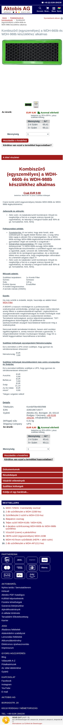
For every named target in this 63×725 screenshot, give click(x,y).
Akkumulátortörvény (11, 640)
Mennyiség (13, 134)
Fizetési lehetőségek (12, 602)
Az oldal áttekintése (11, 668)
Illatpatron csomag (15, 519)
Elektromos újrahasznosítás (15, 644)
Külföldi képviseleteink (13, 598)
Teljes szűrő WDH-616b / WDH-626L (24, 522)
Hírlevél (5, 591)
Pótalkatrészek (9, 664)
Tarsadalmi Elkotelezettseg (15, 617)
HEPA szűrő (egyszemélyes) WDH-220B (26, 536)
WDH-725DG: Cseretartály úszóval (23, 508)
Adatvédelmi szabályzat (13, 633)
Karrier (5, 620)
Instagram (6, 684)
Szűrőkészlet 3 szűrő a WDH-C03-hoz (25, 515)
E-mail (5, 692)
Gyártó (5, 671)
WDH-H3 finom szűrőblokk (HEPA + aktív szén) (29, 539)
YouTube (6, 688)
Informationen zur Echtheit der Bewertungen (27, 723)
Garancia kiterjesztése (13, 606)
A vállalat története (11, 613)
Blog (4, 657)
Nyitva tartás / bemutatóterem (16, 587)
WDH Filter (8, 302)
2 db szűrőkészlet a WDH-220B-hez (23, 511)
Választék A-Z (8, 660)
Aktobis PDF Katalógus (13, 595)
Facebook (6, 681)
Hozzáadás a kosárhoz (15, 140)
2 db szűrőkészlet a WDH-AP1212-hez (25, 543)
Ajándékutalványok (11, 609)
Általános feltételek (11, 629)
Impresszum (8, 648)
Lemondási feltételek (12, 637)
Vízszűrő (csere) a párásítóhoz (21, 532)
